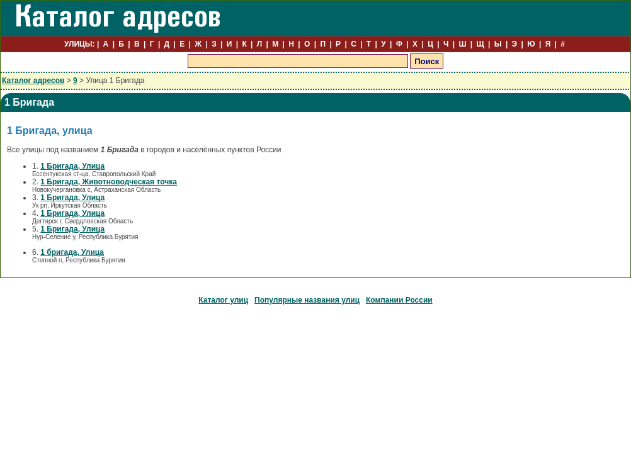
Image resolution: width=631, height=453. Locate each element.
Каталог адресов (33, 80)
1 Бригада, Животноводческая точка (108, 181)
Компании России (399, 300)
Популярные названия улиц (307, 300)
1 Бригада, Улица (72, 166)
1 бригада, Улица (72, 252)
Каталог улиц (223, 300)
